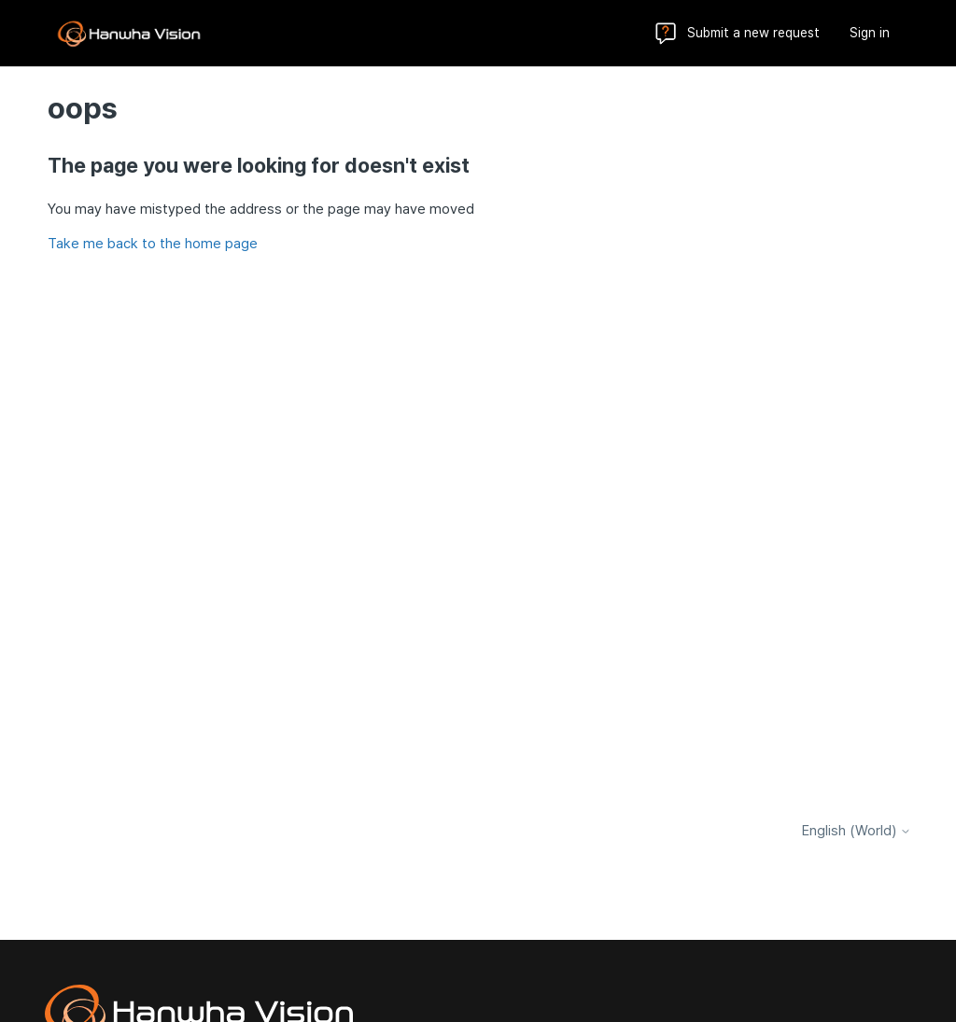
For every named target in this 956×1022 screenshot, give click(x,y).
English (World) (856, 831)
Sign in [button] (870, 32)
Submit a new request (753, 32)
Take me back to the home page (153, 243)
